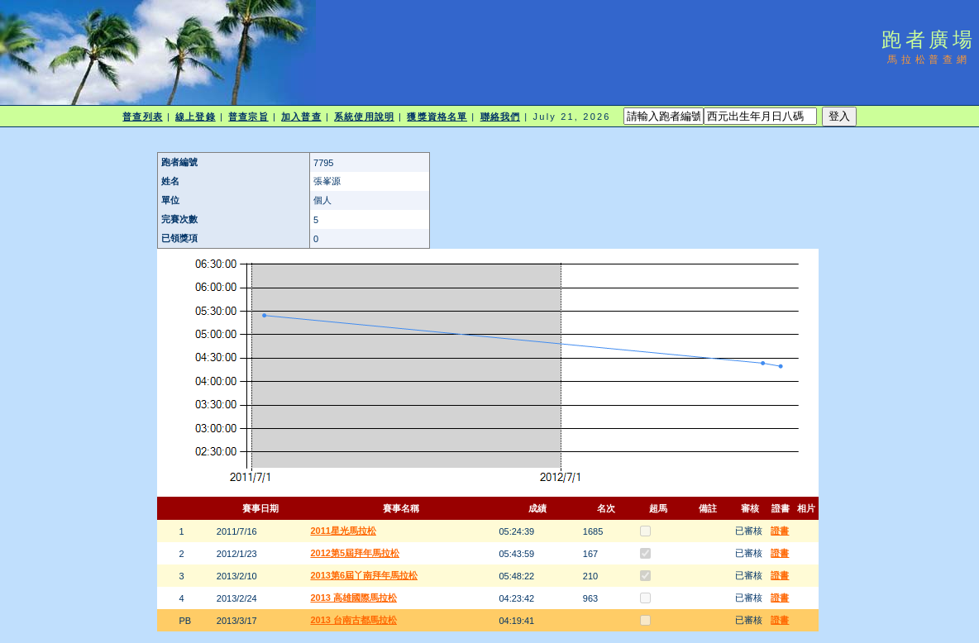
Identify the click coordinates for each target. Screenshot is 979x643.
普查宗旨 (248, 116)
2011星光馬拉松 (342, 531)
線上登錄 (195, 116)
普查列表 (142, 116)
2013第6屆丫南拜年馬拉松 (364, 575)
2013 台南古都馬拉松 (353, 620)
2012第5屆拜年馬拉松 (354, 553)
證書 (780, 531)
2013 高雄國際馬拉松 (353, 598)
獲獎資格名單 (437, 116)
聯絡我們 (500, 116)
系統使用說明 (364, 116)
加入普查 (301, 116)
